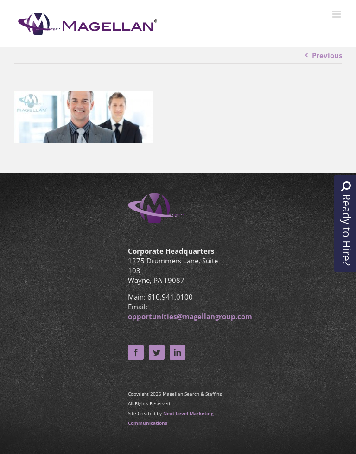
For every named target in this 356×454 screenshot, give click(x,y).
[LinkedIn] (177, 352)
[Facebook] (136, 352)
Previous (327, 55)
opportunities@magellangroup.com (190, 316)
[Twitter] (157, 352)
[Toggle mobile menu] (337, 14)
